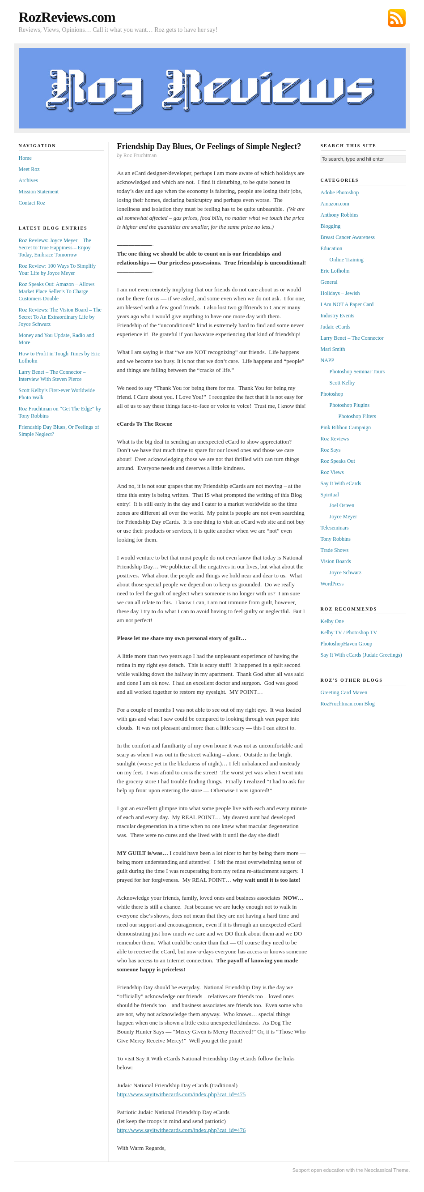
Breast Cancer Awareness (348, 237)
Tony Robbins (336, 539)
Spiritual (330, 494)
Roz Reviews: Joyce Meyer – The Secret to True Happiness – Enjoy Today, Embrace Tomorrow (55, 247)
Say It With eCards (341, 483)
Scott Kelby (342, 383)
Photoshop (332, 394)
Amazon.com (335, 204)
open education (327, 1170)
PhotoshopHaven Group (347, 644)
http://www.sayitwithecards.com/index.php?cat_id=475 (181, 1094)
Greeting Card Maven (344, 692)
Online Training (347, 259)
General (329, 282)
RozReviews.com (67, 17)
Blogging (331, 226)
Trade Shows (335, 550)
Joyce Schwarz (346, 572)
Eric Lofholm (335, 271)
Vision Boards (336, 561)
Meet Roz (29, 169)
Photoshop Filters (357, 416)
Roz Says (331, 450)
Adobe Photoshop (340, 192)
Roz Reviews (335, 439)
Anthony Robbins (340, 215)
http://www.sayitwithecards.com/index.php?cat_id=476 (181, 1130)
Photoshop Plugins (350, 405)
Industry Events (338, 315)
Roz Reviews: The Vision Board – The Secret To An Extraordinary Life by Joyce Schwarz (60, 317)
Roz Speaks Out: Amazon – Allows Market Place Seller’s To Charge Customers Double (57, 291)
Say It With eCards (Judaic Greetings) (361, 655)
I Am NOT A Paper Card (347, 304)
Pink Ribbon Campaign (346, 427)
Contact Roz (32, 203)
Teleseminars (335, 528)
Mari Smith (333, 349)
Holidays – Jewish (340, 293)
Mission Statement (39, 191)
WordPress (332, 584)
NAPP (328, 360)
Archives (28, 180)
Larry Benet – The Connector (352, 338)
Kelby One (332, 621)
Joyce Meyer (343, 516)
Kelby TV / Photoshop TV (349, 632)
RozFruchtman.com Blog (348, 704)
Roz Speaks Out (338, 461)
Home (25, 158)
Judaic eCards (336, 327)
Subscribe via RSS (397, 18)
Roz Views (332, 472)
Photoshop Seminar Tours (357, 371)
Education (332, 248)
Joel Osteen (342, 505)
